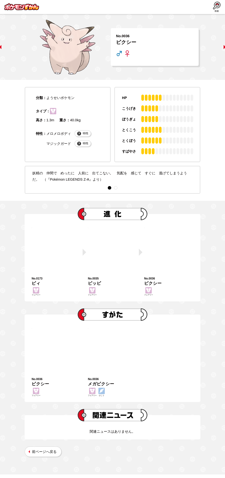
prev (8, 47)
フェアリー (54, 112)
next (217, 47)
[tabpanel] (112, 176)
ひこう (101, 395)
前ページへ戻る (44, 455)
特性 (82, 137)
